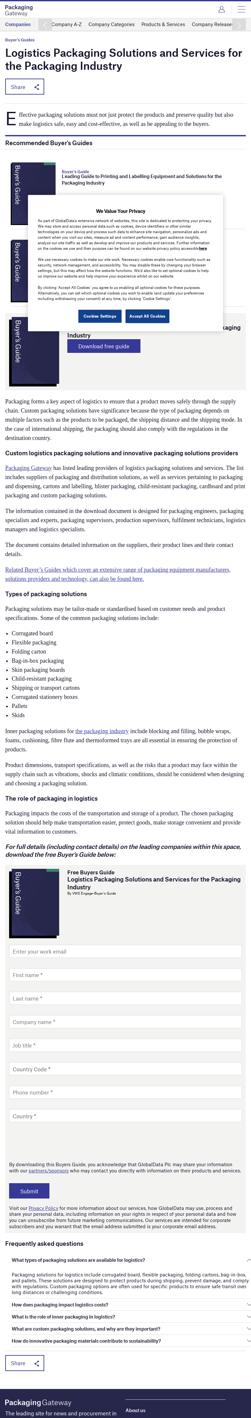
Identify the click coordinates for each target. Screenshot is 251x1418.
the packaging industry (102, 731)
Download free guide (103, 346)
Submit (29, 1191)
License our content (147, 1397)
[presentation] (58, 1141)
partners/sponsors (49, 1170)
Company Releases (213, 24)
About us (135, 1378)
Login (221, 9)
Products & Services (163, 24)
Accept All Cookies (147, 315)
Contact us (137, 1407)
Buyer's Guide (75, 171)
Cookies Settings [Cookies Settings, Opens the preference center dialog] (100, 315)
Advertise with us (145, 1388)
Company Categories (111, 24)
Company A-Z (66, 24)
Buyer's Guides (19, 40)
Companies (18, 24)
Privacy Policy (43, 1208)
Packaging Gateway (28, 468)
